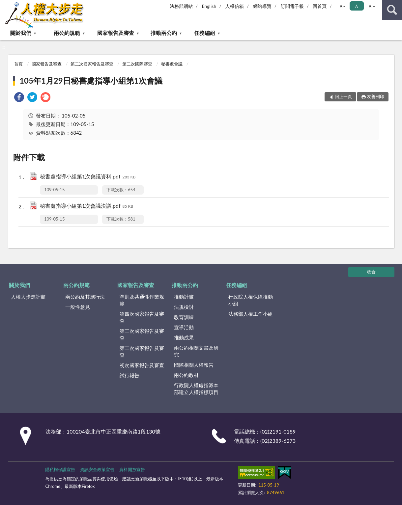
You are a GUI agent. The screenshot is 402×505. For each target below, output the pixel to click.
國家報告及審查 (115, 33)
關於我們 (20, 33)
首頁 (18, 63)
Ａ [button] (356, 6)
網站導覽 (262, 6)
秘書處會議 (172, 63)
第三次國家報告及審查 (142, 334)
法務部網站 (181, 6)
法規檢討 (184, 307)
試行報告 (129, 375)
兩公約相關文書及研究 (196, 351)
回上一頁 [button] (343, 96)
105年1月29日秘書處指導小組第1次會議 (90, 80)
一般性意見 (77, 307)
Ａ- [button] (342, 6)
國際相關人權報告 (194, 365)
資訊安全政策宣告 (97, 469)
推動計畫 (184, 297)
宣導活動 (184, 327)
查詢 (392, 10)
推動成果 (184, 337)
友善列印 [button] (375, 96)
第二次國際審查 (137, 63)
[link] (19, 98)
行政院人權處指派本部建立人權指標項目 (196, 388)
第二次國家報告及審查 (92, 63)
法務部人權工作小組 (250, 314)
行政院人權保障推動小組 (250, 300)
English (209, 6)
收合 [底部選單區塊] (371, 271)
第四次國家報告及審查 (142, 317)
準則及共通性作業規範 (142, 300)
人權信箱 (234, 6)
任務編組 (204, 33)
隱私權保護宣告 (60, 469)
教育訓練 (184, 317)
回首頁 (320, 6)
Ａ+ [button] (371, 6)
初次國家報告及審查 (142, 365)
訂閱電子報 (292, 6)
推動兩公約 (164, 33)
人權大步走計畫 (28, 297)
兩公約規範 (67, 33)
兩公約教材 (186, 375)
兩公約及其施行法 (85, 297)
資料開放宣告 (132, 469)
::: (5, 5)
